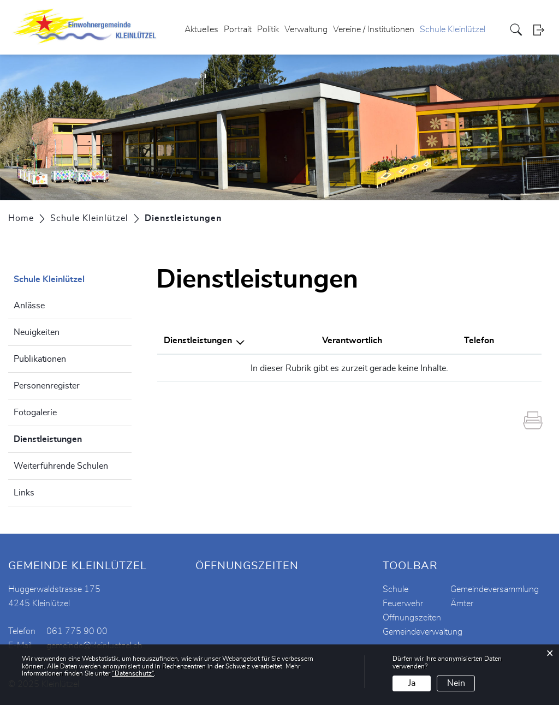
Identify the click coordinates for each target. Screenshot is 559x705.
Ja (411, 683)
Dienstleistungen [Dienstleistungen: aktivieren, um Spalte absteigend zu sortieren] (198, 340)
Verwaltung (306, 29)
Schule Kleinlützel (452, 29)
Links (24, 492)
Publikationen (40, 359)
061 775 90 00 (77, 631)
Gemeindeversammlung (494, 589)
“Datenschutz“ (133, 673)
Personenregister (47, 385)
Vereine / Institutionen (373, 29)
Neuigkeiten (37, 332)
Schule (395, 589)
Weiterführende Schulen (61, 466)
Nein (456, 683)
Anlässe (29, 305)
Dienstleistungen (73, 438)
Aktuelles (201, 29)
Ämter (461, 603)
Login (542, 30)
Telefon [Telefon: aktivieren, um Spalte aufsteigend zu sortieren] (479, 340)
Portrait (238, 29)
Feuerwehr (403, 603)
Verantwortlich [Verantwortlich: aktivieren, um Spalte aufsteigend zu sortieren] (352, 340)
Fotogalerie (35, 412)
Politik (268, 29)
